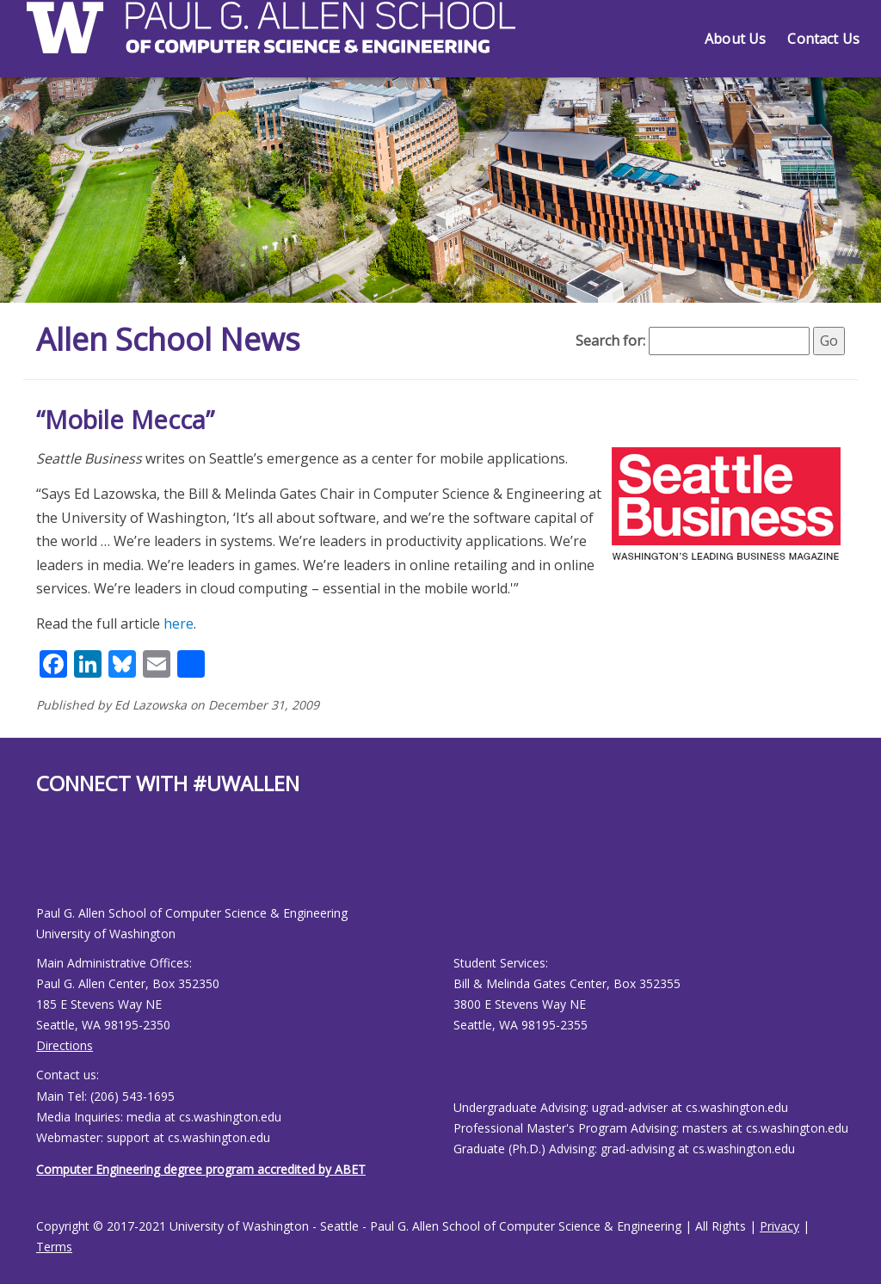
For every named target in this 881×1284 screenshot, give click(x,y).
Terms (54, 1246)
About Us (735, 38)
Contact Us (823, 38)
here (178, 623)
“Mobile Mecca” (125, 419)
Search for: (610, 340)
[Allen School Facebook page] (40, 864)
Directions (64, 1045)
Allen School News (168, 339)
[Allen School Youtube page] (49, 864)
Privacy (779, 1226)
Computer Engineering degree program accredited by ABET (201, 1169)
